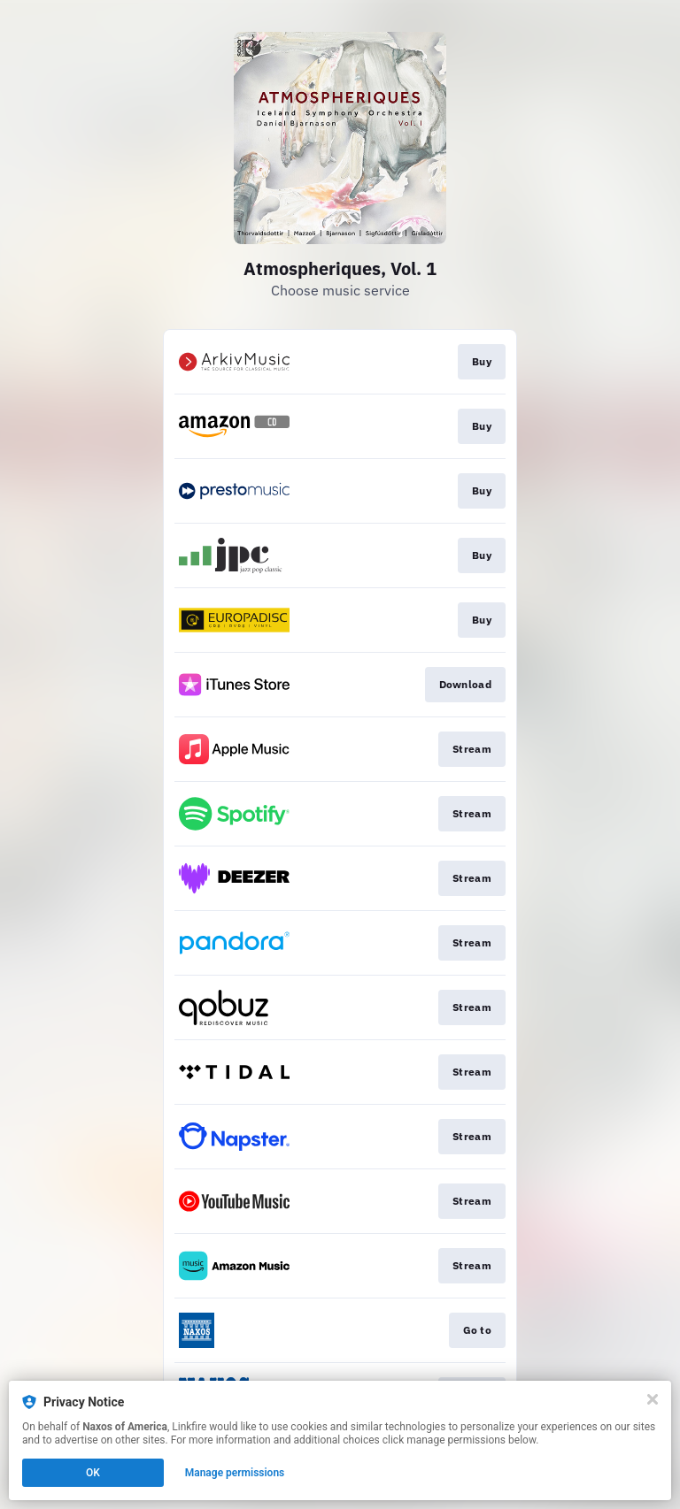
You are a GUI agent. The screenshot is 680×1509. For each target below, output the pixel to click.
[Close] (652, 1399)
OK (93, 1473)
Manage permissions (235, 1473)
